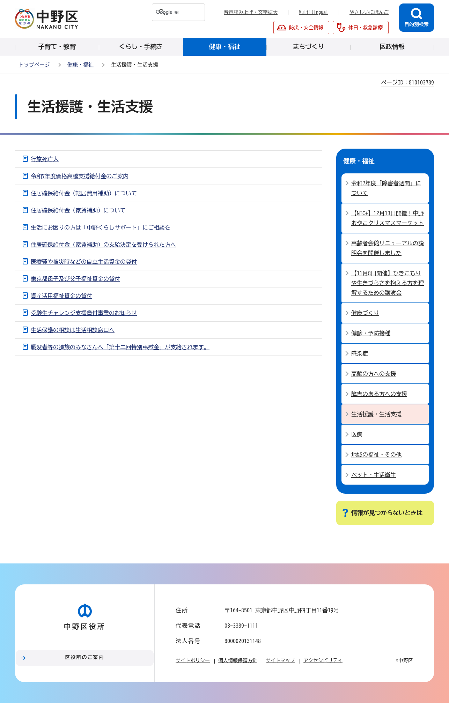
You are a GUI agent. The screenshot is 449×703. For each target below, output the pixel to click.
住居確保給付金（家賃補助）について (78, 210)
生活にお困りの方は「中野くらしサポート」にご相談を (100, 227)
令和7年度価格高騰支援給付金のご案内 (79, 176)
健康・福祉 (80, 64)
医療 (356, 434)
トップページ (34, 64)
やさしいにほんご (369, 12)
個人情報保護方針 (237, 660)
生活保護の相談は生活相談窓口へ (73, 330)
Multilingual (313, 12)
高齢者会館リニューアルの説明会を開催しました (387, 248)
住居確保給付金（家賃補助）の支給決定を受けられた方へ (103, 244)
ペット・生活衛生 (373, 475)
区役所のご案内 (84, 657)
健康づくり (365, 313)
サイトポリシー (193, 660)
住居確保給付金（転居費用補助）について (84, 193)
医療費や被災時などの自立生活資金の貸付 (84, 261)
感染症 (359, 353)
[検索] (165, 12)
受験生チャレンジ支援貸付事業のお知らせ (84, 313)
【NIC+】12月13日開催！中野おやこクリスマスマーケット (387, 218)
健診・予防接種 (370, 333)
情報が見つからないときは (386, 513)
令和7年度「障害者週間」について (386, 188)
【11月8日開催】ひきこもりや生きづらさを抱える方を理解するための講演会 (387, 283)
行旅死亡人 (45, 159)
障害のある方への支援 (379, 394)
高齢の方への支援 (373, 373)
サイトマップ (280, 660)
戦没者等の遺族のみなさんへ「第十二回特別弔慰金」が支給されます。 (120, 347)
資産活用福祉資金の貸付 (61, 296)
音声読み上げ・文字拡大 (251, 12)
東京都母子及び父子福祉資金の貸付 (75, 279)
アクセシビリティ (323, 660)
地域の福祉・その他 (376, 454)
